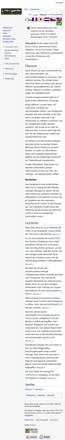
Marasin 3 (37, 294)
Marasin (49, 290)
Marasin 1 (56, 234)
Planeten (33, 241)
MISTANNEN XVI (54, 304)
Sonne (28, 46)
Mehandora (45, 53)
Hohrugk (39, 244)
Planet (52, 43)
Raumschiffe (55, 331)
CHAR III (29, 231)
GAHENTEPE (54, 238)
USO (51, 345)
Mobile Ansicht (29, 425)
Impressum (54, 420)
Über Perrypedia (42, 420)
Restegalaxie (57, 301)
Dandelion (53, 37)
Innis (51, 171)
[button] (11, 47)
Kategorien (31, 395)
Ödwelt (34, 70)
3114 (46, 227)
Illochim (40, 268)
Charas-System (32, 318)
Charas (34, 46)
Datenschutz (29, 420)
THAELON (30, 375)
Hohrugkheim (31, 378)
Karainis (57, 287)
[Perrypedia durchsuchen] (57, 15)
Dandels (43, 105)
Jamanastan (53, 244)
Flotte (52, 318)
